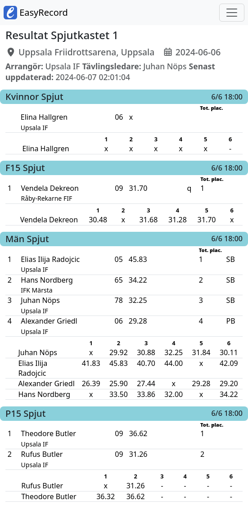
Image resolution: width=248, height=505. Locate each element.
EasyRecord (36, 12)
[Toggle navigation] (231, 13)
